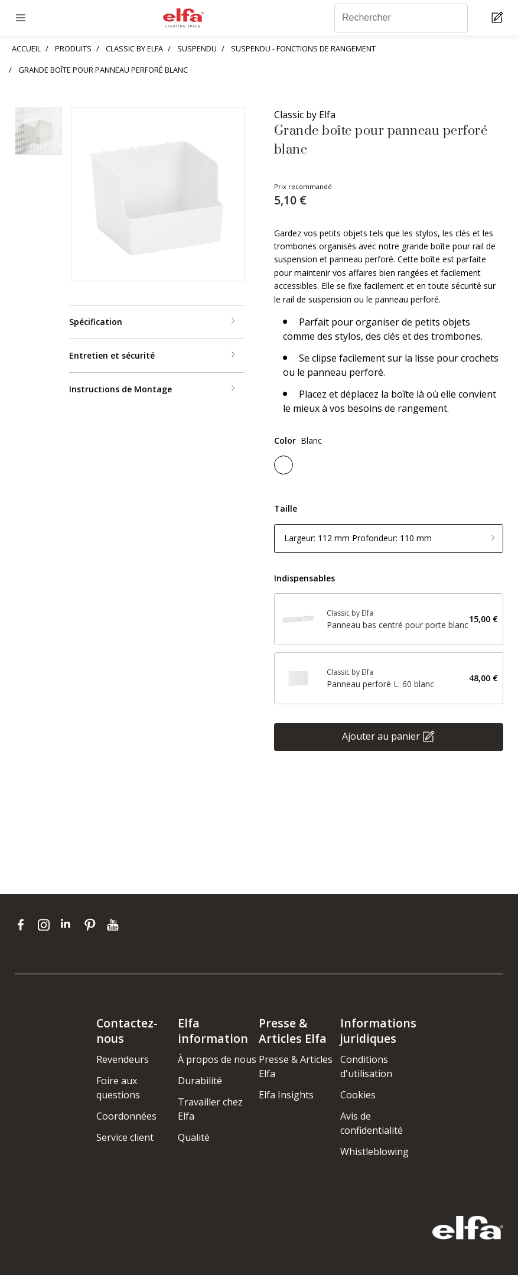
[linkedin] (69, 924)
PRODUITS (73, 48)
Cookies (358, 1094)
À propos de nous (217, 1059)
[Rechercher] (401, 18)
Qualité (194, 1137)
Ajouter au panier (381, 736)
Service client (125, 1137)
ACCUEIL (26, 48)
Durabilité (200, 1080)
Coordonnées (126, 1116)
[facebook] (23, 924)
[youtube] (114, 924)
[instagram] (46, 924)
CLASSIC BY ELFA (134, 48)
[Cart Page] (498, 18)
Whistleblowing (374, 1151)
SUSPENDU (197, 48)
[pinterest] (92, 924)
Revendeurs (122, 1059)
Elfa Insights (286, 1094)
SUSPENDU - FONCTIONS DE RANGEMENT (303, 48)
